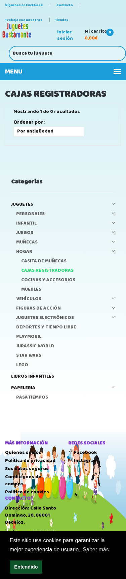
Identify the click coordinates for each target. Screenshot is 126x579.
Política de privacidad (30, 460)
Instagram (83, 460)
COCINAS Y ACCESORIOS (48, 280)
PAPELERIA (63, 388)
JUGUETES (63, 204)
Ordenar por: (29, 122)
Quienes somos (23, 452)
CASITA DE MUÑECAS (44, 261)
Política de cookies (27, 492)
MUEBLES (31, 289)
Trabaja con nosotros (23, 20)
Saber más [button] (96, 549)
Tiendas (61, 20)
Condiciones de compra (23, 480)
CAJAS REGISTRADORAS (47, 270)
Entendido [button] (26, 567)
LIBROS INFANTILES (32, 376)
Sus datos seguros (27, 468)
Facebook (82, 452)
